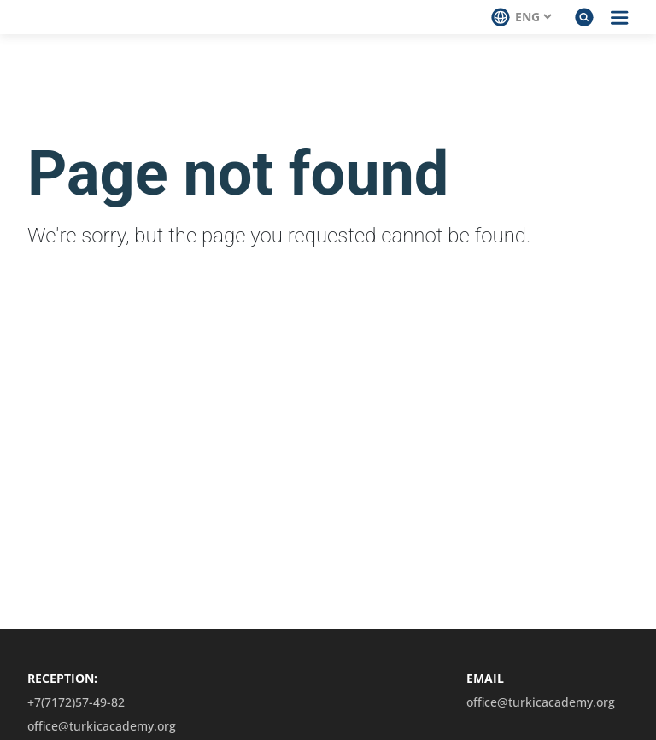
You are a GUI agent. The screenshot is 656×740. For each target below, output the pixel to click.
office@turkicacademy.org (101, 726)
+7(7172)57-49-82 (76, 702)
